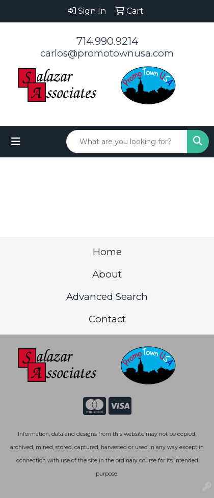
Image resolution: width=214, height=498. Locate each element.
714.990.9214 (107, 41)
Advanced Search (107, 296)
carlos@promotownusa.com (107, 53)
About (107, 274)
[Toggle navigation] (15, 141)
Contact (107, 319)
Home (107, 252)
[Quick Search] (127, 141)
